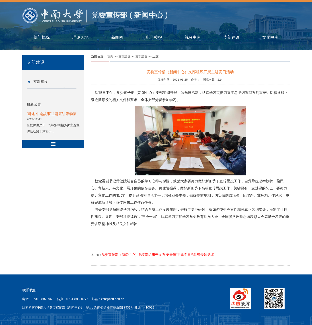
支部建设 (232, 37)
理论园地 (80, 37)
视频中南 (193, 37)
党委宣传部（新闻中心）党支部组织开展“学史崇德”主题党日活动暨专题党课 (158, 254)
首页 (110, 56)
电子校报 (154, 37)
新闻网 (117, 37)
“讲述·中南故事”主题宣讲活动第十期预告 (59, 114)
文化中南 (270, 37)
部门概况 (42, 37)
